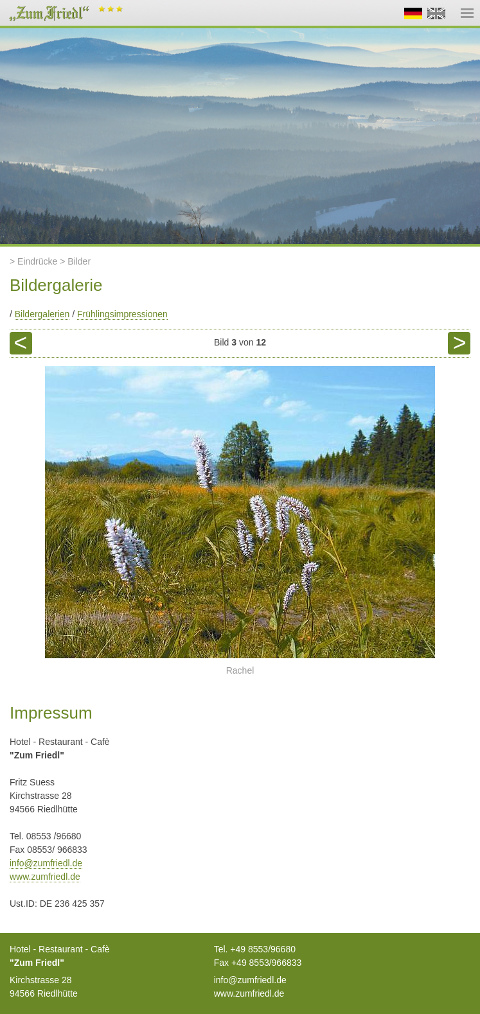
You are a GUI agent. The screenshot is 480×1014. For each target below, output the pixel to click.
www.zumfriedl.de (45, 876)
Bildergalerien (42, 314)
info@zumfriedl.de (46, 863)
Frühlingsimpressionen (122, 314)
